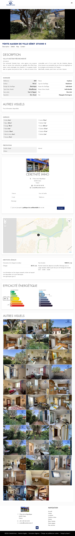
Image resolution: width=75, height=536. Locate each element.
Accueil (10, 3)
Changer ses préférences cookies (50, 533)
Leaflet (70, 252)
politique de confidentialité (31, 207)
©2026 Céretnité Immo (11, 533)
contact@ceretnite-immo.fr (38, 188)
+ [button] (5, 220)
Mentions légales (22, 533)
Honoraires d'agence (33, 533)
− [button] (5, 222)
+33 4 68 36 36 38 (39, 185)
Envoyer (60, 208)
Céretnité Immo (37, 174)
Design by (65, 533)
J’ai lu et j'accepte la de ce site (28, 207)
